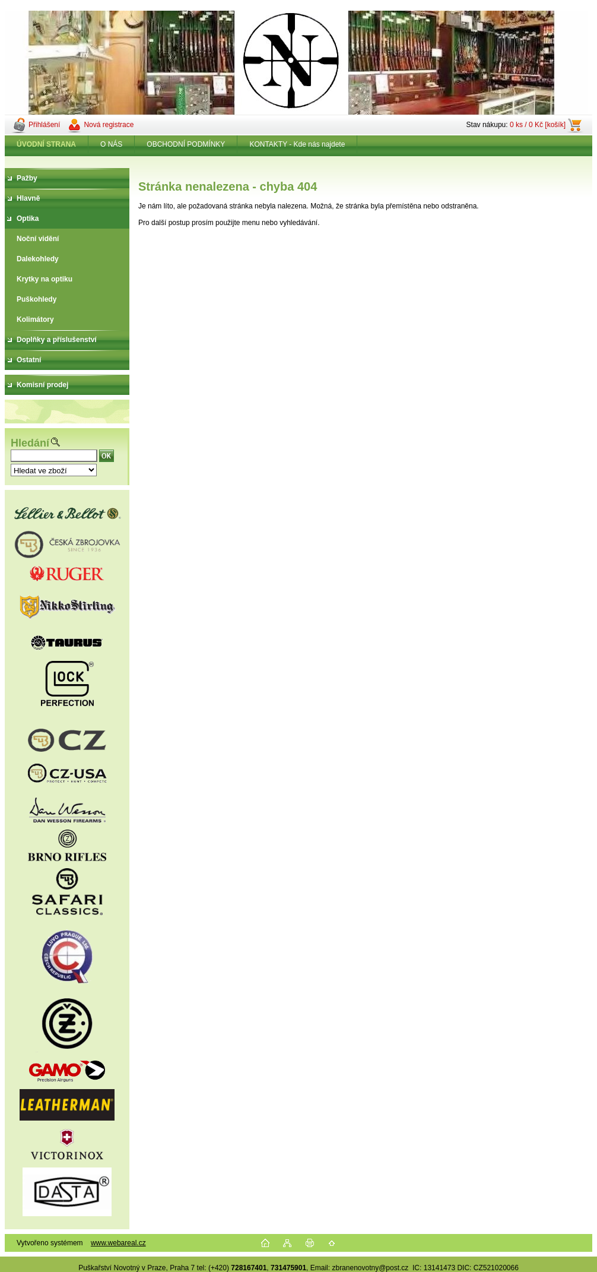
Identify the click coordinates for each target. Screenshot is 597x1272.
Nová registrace (109, 125)
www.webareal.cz (118, 1243)
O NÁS (111, 144)
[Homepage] (46, 144)
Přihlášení (44, 125)
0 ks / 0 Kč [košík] (538, 125)
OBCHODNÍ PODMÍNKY (186, 144)
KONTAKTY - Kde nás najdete (297, 144)
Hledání (30, 443)
